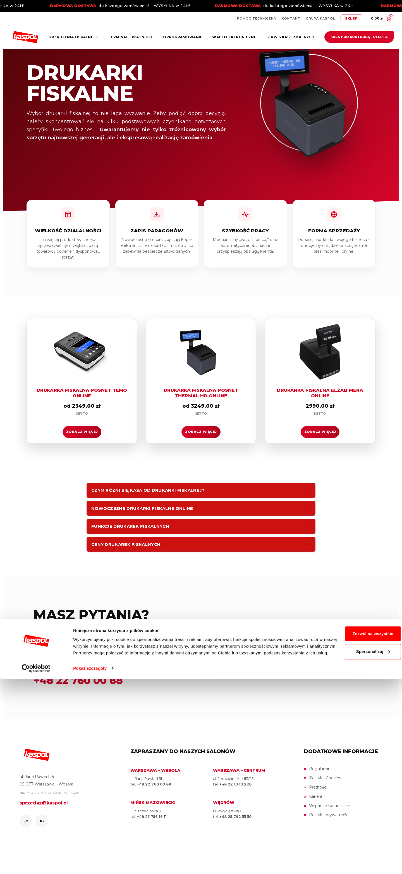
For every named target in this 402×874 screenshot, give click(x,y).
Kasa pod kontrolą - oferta (359, 37)
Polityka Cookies (325, 805)
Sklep (351, 18)
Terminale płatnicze (131, 37)
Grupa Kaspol (320, 18)
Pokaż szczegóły (90, 863)
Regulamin (320, 795)
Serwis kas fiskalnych (290, 37)
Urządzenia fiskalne (73, 37)
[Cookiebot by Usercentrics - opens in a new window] (36, 863)
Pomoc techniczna (256, 18)
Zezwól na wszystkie (355, 821)
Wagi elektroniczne (234, 37)
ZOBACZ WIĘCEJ (82, 448)
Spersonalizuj (356, 839)
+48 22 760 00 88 (78, 707)
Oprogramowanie (182, 37)
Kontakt (291, 18)
